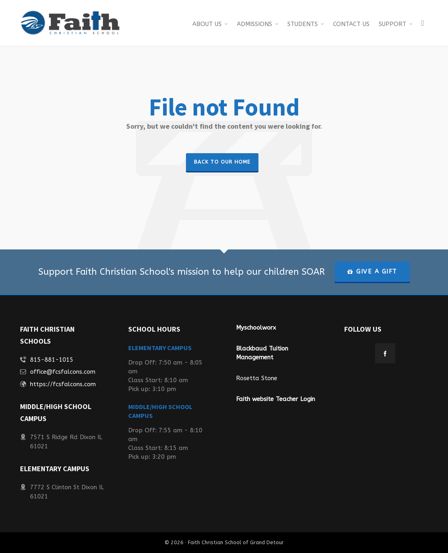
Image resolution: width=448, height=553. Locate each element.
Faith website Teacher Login (275, 399)
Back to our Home (222, 162)
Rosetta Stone (256, 378)
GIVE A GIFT (372, 271)
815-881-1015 (51, 359)
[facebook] (385, 353)
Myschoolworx (256, 327)
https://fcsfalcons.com (63, 384)
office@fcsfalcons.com (62, 371)
